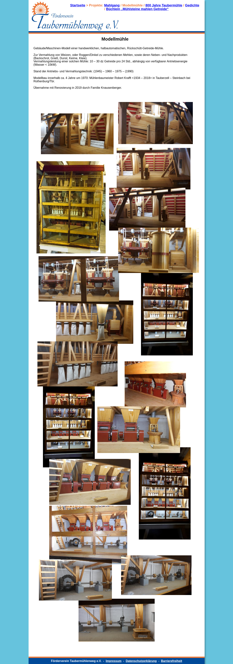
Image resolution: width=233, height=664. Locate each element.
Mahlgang (112, 5)
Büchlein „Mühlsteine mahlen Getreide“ (137, 9)
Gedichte (192, 5)
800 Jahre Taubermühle (163, 5)
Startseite (77, 5)
